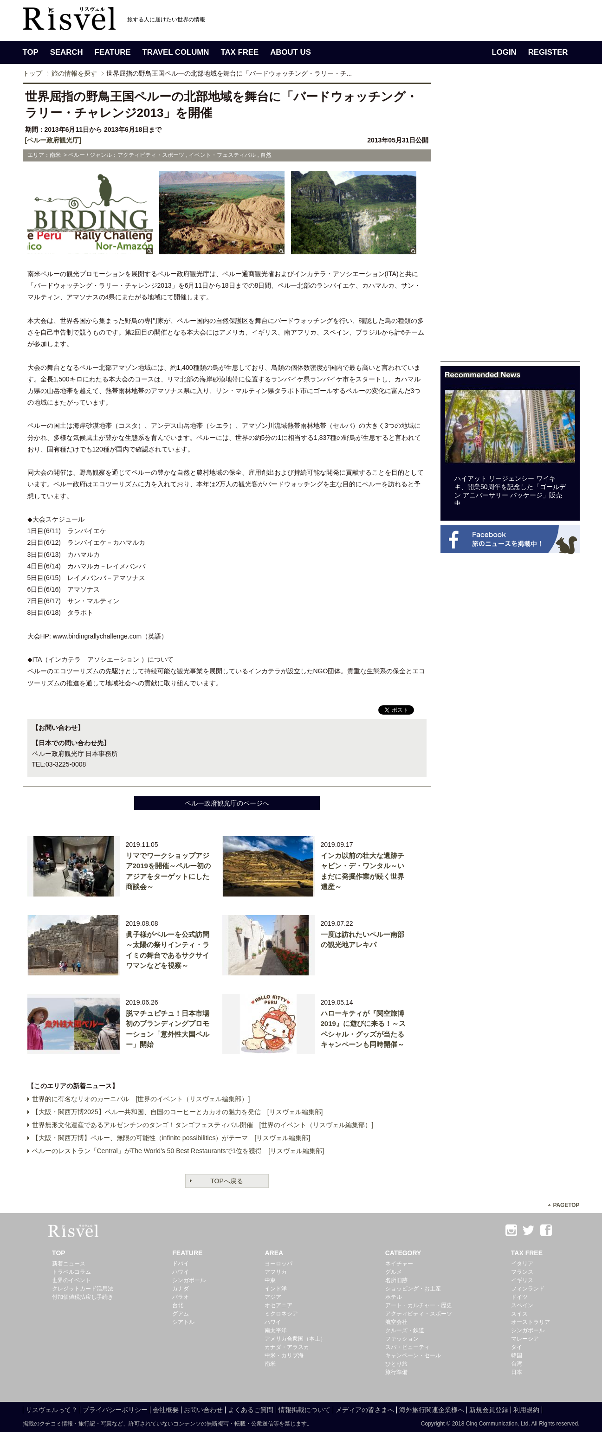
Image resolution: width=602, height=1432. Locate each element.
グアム (180, 1313)
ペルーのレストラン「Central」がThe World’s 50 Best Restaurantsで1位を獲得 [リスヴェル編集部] (178, 1151)
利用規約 (526, 1409)
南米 (270, 1364)
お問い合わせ (203, 1409)
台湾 (516, 1364)
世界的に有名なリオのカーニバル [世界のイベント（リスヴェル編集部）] (141, 1099)
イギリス (522, 1280)
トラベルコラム (71, 1272)
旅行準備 (396, 1372)
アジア (273, 1297)
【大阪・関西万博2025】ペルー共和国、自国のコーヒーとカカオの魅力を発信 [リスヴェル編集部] (177, 1112)
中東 (270, 1280)
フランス (522, 1272)
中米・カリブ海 (284, 1355)
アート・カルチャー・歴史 (418, 1305)
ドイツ (519, 1297)
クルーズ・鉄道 (404, 1330)
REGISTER (548, 52)
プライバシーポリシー (115, 1409)
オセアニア (278, 1305)
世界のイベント (71, 1280)
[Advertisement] (510, 222)
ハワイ (180, 1272)
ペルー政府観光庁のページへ (227, 803)
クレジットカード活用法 (82, 1288)
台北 (177, 1305)
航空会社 (396, 1322)
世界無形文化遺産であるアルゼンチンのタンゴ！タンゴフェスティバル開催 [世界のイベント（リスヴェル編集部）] (203, 1125)
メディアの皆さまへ (365, 1409)
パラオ (180, 1297)
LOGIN (504, 52)
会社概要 (166, 1409)
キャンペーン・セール (413, 1355)
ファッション (402, 1338)
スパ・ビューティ (407, 1347)
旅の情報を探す (74, 73)
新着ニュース (68, 1263)
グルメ (393, 1272)
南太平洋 (276, 1330)
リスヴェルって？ (52, 1409)
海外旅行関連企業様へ (431, 1409)
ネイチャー (399, 1263)
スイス (519, 1313)
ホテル (393, 1297)
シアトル (183, 1322)
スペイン (522, 1305)
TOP (31, 52)
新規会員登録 (488, 1409)
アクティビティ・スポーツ (418, 1313)
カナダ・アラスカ (287, 1347)
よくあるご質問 (250, 1409)
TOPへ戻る (226, 1181)
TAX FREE (239, 52)
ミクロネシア (281, 1313)
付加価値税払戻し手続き (82, 1297)
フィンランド (527, 1288)
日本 (516, 1372)
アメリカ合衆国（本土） (295, 1338)
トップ (32, 73)
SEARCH (66, 52)
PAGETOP (566, 1205)
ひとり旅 (396, 1364)
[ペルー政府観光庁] (53, 140)
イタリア (522, 1263)
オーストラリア (530, 1322)
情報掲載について (304, 1409)
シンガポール (189, 1280)
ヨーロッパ (278, 1263)
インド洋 (276, 1288)
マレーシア (525, 1338)
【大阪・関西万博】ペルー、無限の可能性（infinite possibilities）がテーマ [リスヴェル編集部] (171, 1138)
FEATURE (113, 52)
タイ (516, 1347)
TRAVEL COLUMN (175, 52)
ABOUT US (290, 52)
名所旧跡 (396, 1280)
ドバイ (180, 1263)
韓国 (516, 1355)
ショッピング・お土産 (413, 1288)
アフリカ (276, 1272)
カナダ (180, 1288)
